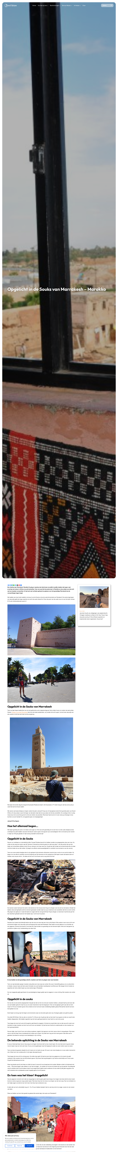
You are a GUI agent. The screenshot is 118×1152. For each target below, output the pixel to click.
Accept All (29, 1145)
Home (34, 5)
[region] (19, 1141)
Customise (9, 1145)
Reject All (19, 1145)
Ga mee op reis (42, 5)
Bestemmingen (54, 5)
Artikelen (76, 5)
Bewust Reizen (66, 5)
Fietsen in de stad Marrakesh (20, 712)
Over (84, 5)
